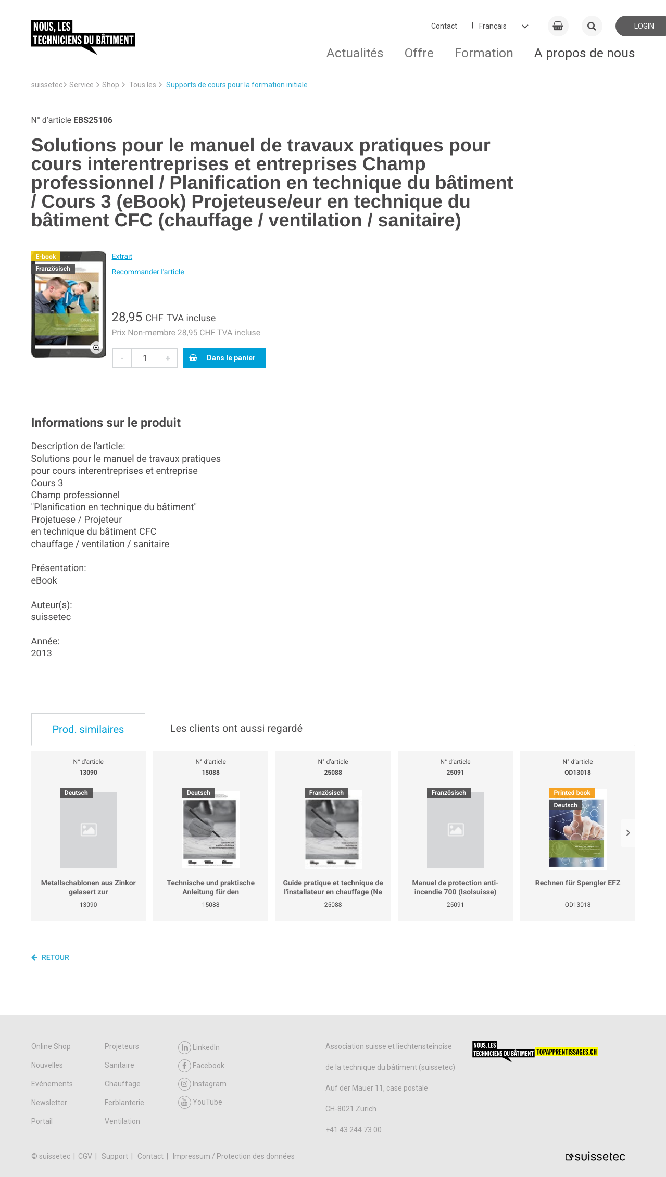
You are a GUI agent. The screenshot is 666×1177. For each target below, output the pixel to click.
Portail (42, 1121)
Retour (50, 957)
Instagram (202, 1084)
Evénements (52, 1084)
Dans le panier (222, 357)
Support (116, 1156)
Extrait (122, 256)
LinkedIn (199, 1047)
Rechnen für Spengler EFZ (578, 883)
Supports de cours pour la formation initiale (237, 85)
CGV (86, 1156)
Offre (419, 52)
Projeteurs (122, 1046)
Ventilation (122, 1121)
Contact (444, 26)
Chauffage (123, 1084)
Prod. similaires (88, 729)
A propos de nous (584, 52)
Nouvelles (47, 1065)
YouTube (200, 1102)
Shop (110, 85)
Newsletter (49, 1102)
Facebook (201, 1065)
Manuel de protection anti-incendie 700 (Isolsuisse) (455, 888)
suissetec (46, 85)
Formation (484, 52)
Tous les (142, 85)
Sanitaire (119, 1065)
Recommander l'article (148, 272)
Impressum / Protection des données (234, 1156)
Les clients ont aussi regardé (236, 728)
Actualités (355, 52)
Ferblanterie (124, 1102)
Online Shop (51, 1046)
